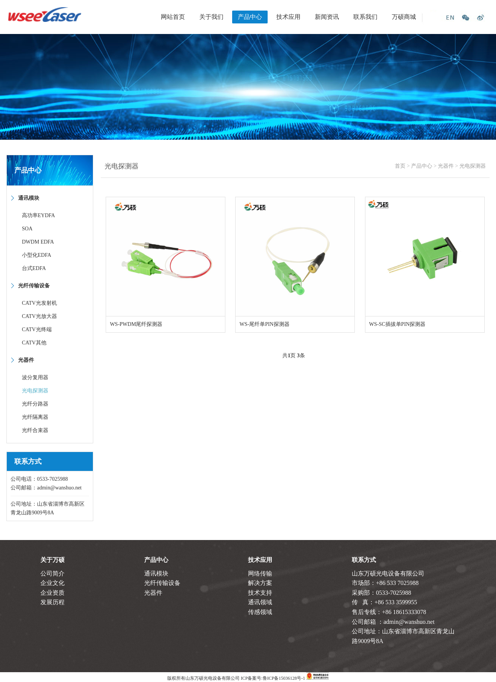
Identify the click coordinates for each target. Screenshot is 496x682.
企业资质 (52, 592)
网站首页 (173, 17)
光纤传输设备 (162, 583)
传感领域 (260, 612)
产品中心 (250, 17)
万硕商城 (404, 17)
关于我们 (211, 17)
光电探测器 (472, 166)
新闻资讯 (327, 17)
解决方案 (260, 583)
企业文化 (52, 583)
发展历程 (52, 602)
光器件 (446, 166)
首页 (400, 166)
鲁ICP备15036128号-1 (284, 678)
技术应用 (288, 17)
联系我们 (365, 17)
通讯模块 (156, 573)
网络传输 (260, 573)
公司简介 (52, 573)
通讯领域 (260, 602)
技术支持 (260, 592)
